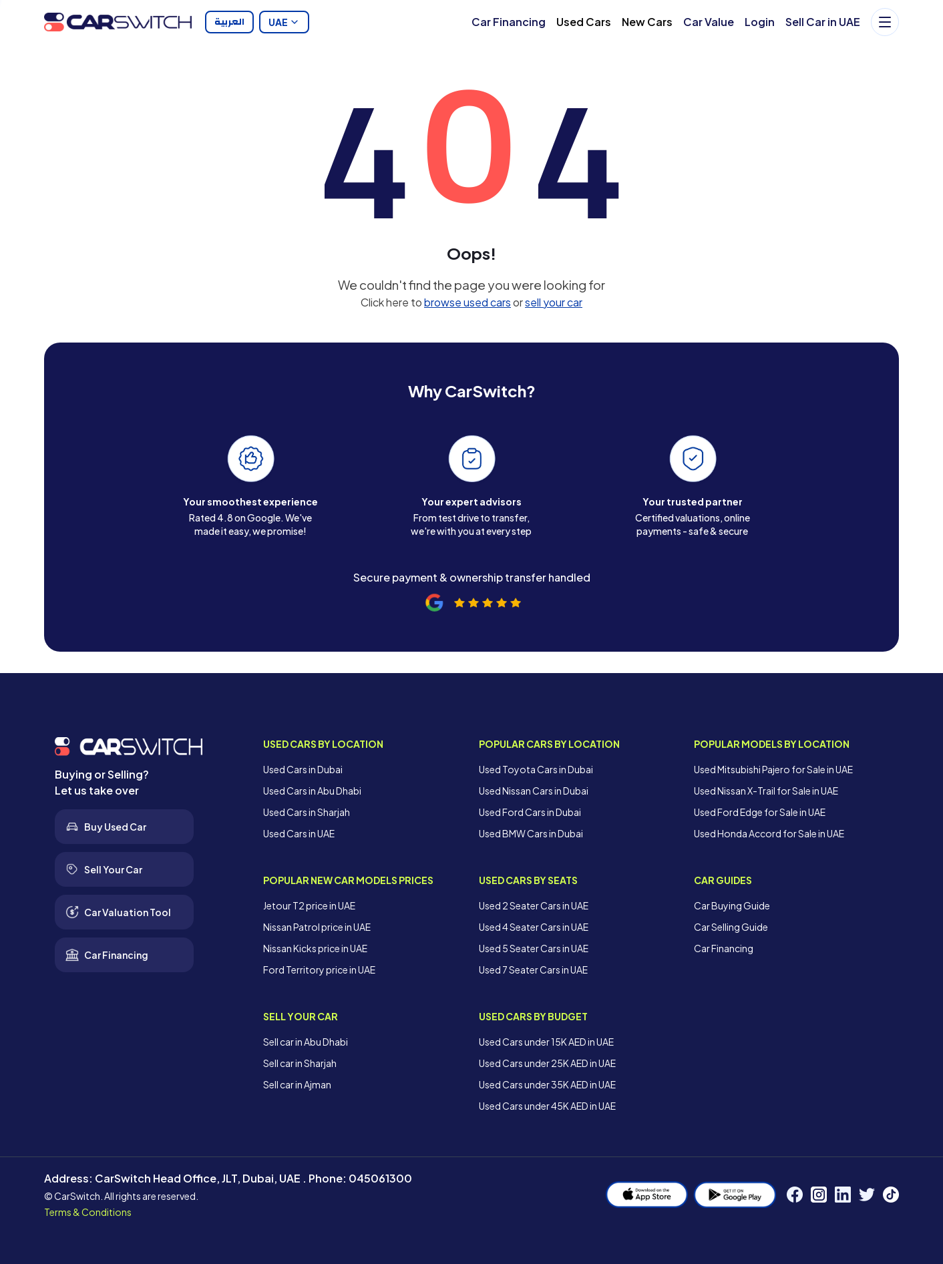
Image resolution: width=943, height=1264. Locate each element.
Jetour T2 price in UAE (309, 905)
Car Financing (509, 22)
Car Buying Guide (732, 905)
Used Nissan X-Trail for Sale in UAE (766, 791)
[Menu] (885, 22)
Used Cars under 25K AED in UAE (547, 1063)
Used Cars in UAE (299, 833)
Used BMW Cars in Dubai (531, 833)
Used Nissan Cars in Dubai (533, 791)
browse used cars (467, 302)
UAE (284, 22)
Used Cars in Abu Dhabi (312, 791)
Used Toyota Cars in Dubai (536, 769)
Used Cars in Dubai (303, 769)
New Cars (647, 22)
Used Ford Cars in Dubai (530, 812)
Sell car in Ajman (297, 1084)
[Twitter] (867, 1195)
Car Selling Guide (731, 927)
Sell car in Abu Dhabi (305, 1042)
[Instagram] (819, 1195)
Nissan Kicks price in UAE (315, 948)
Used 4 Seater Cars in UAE (533, 927)
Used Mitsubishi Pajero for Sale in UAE (773, 769)
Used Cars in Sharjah (306, 812)
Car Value (708, 22)
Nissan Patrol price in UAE (317, 927)
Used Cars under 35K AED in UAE (547, 1084)
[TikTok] (891, 1195)
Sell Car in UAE (822, 22)
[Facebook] (795, 1195)
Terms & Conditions (88, 1212)
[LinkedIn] (843, 1195)
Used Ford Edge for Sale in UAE (759, 812)
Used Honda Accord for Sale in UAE (769, 833)
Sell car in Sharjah (300, 1063)
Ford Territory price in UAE (319, 970)
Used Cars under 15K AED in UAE (546, 1042)
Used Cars (583, 22)
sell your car (553, 302)
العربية (229, 22)
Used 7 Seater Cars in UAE (533, 970)
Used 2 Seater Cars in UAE (533, 905)
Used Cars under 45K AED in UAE (547, 1106)
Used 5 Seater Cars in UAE (533, 948)
